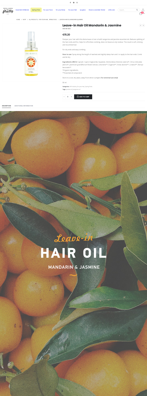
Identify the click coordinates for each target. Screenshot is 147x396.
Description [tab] (6, 106)
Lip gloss (83, 10)
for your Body (60, 10)
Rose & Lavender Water (97, 10)
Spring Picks (36, 10)
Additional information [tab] (23, 106)
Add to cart (84, 97)
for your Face (48, 10)
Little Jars (111, 10)
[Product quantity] (68, 96)
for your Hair (72, 10)
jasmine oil (69, 89)
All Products (73, 86)
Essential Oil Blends (22, 10)
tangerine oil (76, 89)
